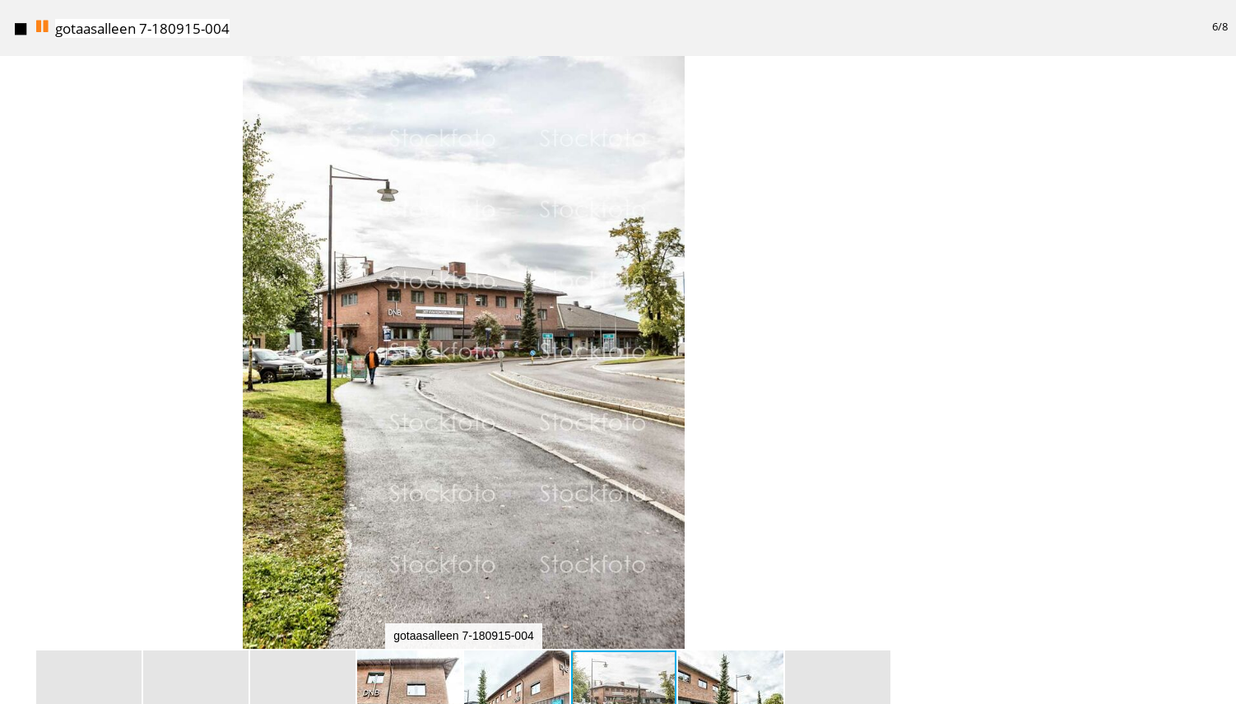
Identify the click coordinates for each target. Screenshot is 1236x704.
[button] (912, 99)
